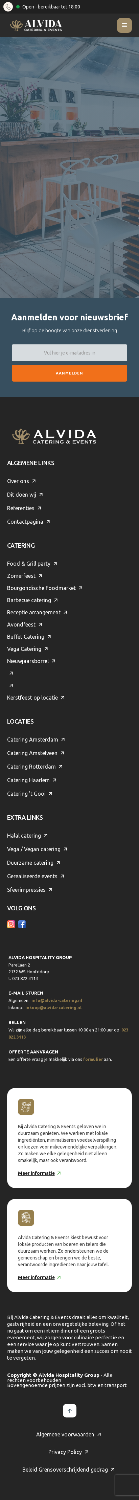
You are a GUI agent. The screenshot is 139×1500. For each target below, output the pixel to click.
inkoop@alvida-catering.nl (53, 1007)
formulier (93, 1059)
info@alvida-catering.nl (56, 1000)
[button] (124, 25)
